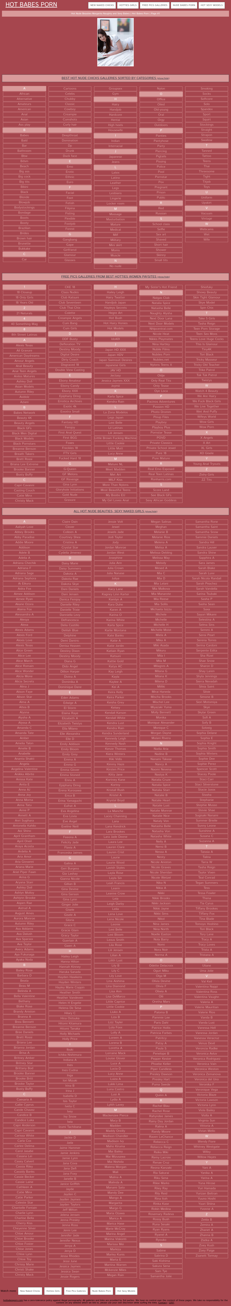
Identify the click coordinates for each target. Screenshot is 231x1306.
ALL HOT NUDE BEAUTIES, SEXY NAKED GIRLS (115, 511)
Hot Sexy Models (212, 5)
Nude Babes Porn (184, 5)
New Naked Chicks (102, 5)
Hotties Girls (127, 5)
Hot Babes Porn (31, 5)
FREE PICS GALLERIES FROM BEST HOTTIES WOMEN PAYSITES (115, 276)
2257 (171, 1302)
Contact (162, 1302)
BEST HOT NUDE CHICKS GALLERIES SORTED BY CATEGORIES (115, 78)
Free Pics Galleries (154, 5)
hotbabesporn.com (13, 1300)
